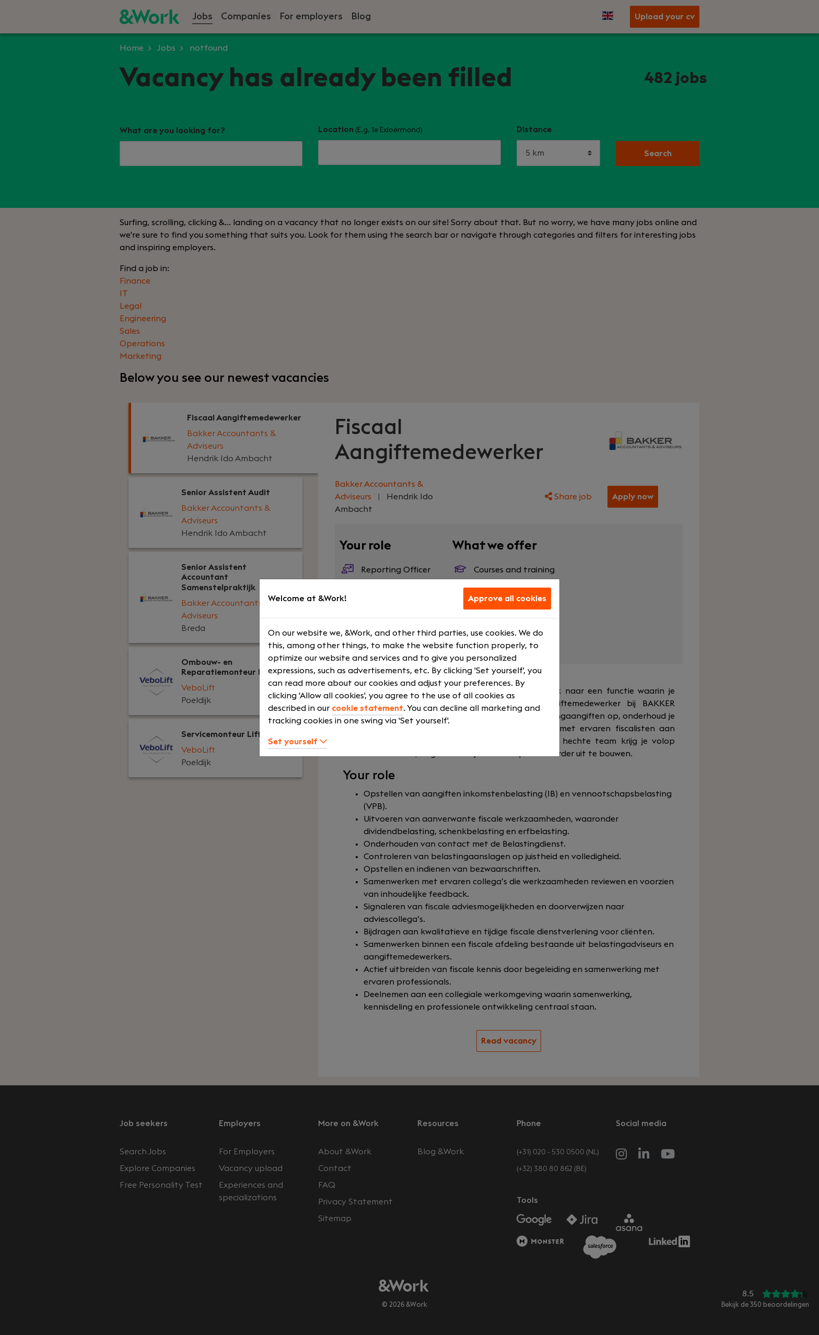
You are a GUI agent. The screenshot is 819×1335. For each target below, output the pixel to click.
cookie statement (367, 708)
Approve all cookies (507, 598)
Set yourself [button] (297, 741)
